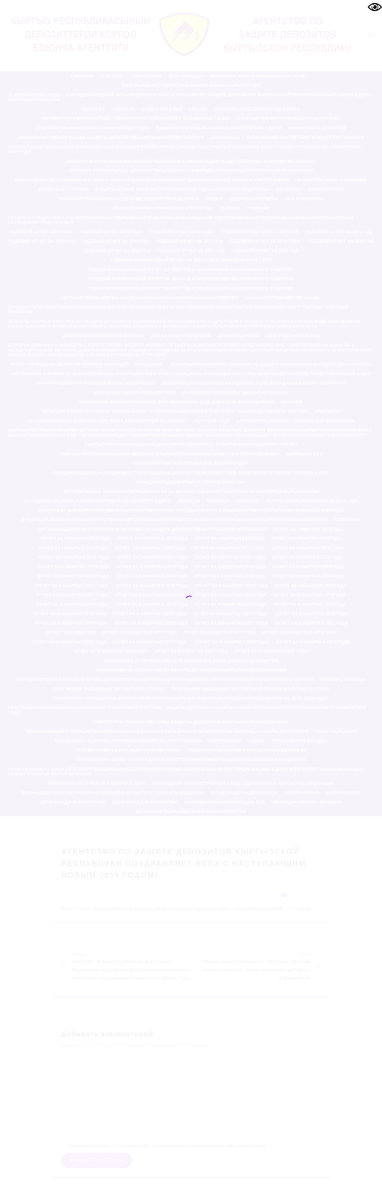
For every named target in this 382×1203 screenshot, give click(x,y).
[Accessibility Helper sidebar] (375, 7)
